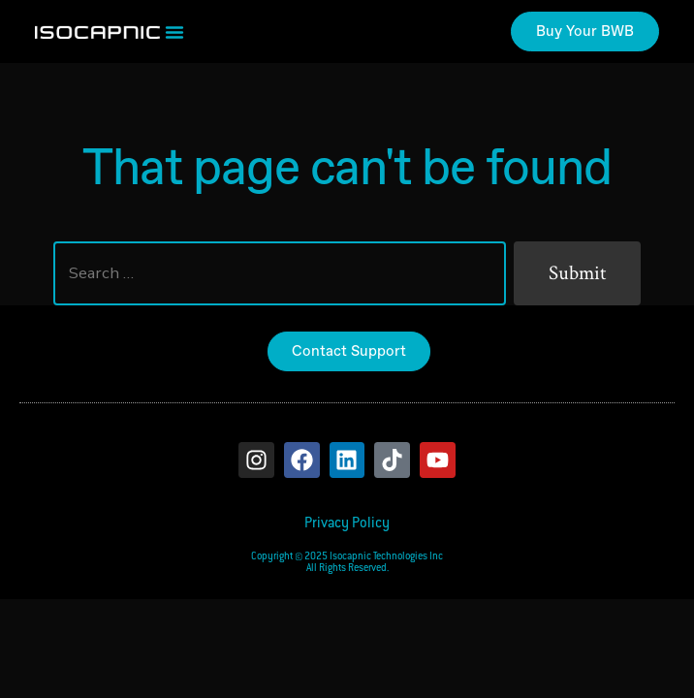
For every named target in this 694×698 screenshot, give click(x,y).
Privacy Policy (347, 524)
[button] (174, 32)
